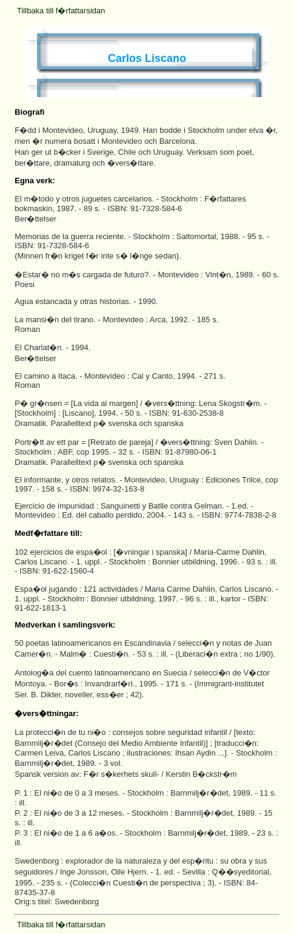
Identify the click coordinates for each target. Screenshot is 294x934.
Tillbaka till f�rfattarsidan (61, 10)
